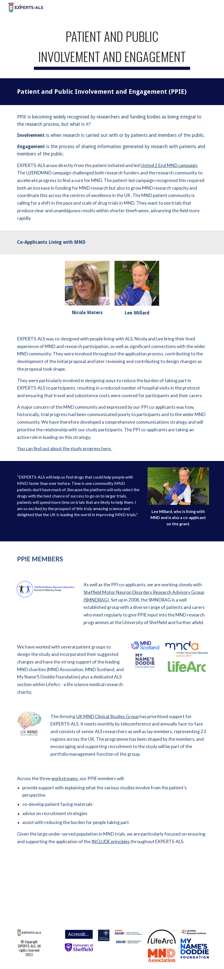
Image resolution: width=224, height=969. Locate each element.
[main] (112, 47)
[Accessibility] (79, 934)
